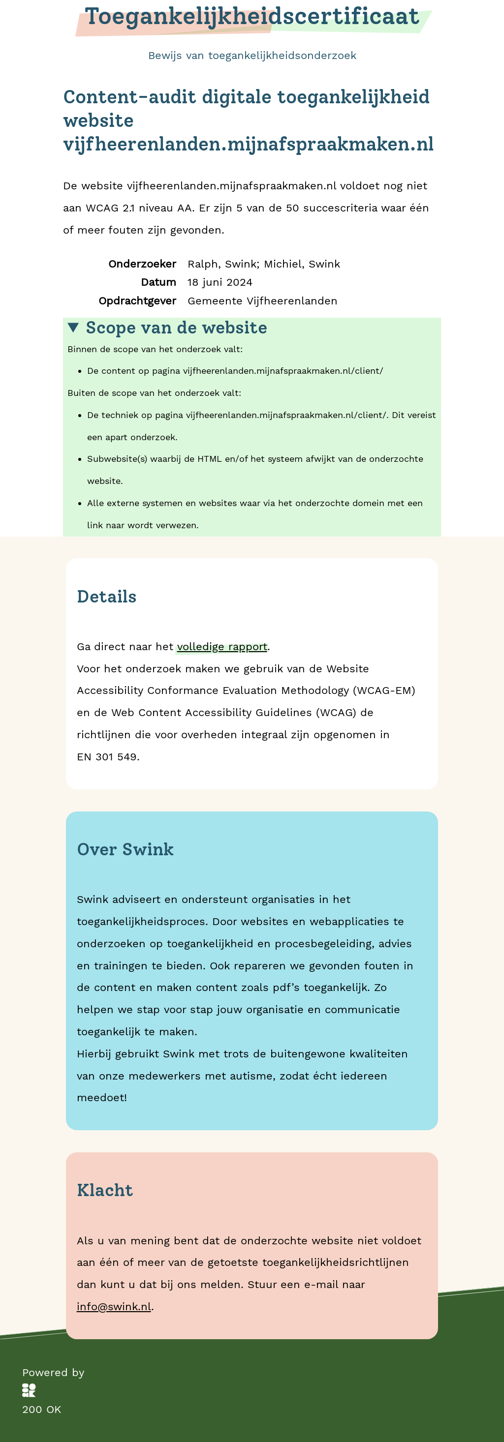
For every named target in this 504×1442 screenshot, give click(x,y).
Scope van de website (176, 328)
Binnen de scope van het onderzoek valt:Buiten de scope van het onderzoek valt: (252, 427)
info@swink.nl (114, 1306)
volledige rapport (222, 646)
